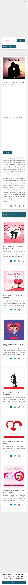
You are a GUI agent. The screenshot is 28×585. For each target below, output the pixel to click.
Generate (7, 152)
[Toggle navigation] (25, 2)
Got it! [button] (14, 582)
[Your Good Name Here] (14, 117)
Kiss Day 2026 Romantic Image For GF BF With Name (13, 83)
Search (21, 40)
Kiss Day (12, 46)
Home (5, 46)
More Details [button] (19, 578)
